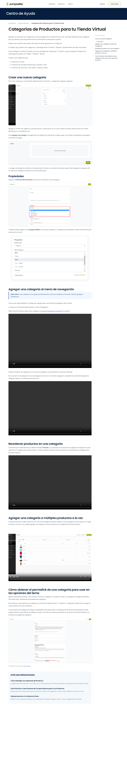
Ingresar (102, 4)
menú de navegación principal (51, 311)
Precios (70, 4)
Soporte (12, 23)
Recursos (61, 5)
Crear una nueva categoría (103, 39)
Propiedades (99, 41)
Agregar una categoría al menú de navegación (105, 45)
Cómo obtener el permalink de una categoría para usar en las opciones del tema (106, 58)
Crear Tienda (115, 4)
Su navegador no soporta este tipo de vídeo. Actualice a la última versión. (50, 341)
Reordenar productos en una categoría (107, 48)
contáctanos (27, 666)
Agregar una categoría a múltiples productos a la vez (106, 52)
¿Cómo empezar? (23, 23)
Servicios (52, 5)
